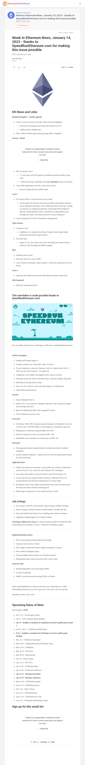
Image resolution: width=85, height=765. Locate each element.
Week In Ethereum (23, 13)
